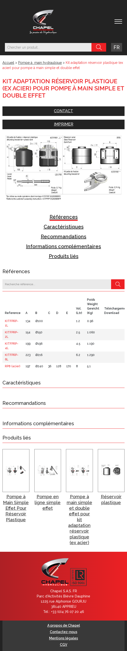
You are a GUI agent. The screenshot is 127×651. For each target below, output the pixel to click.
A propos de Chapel (63, 625)
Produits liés (63, 256)
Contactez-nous (63, 632)
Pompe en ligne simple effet (48, 502)
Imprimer (63, 124)
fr (117, 47)
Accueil (8, 63)
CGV (63, 645)
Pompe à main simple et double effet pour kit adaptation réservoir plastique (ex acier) (79, 519)
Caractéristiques (64, 227)
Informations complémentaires (63, 246)
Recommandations (63, 237)
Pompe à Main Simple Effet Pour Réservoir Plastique (16, 508)
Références (64, 217)
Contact (63, 111)
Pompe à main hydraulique (40, 63)
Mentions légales (63, 638)
